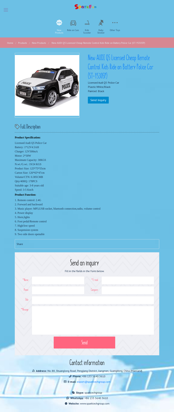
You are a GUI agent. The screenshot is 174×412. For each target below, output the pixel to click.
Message (25, 309)
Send (84, 342)
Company (94, 290)
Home (10, 42)
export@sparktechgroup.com (93, 381)
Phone (26, 290)
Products (22, 42)
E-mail (95, 280)
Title (26, 299)
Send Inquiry (98, 100)
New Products (39, 42)
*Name (25, 280)
